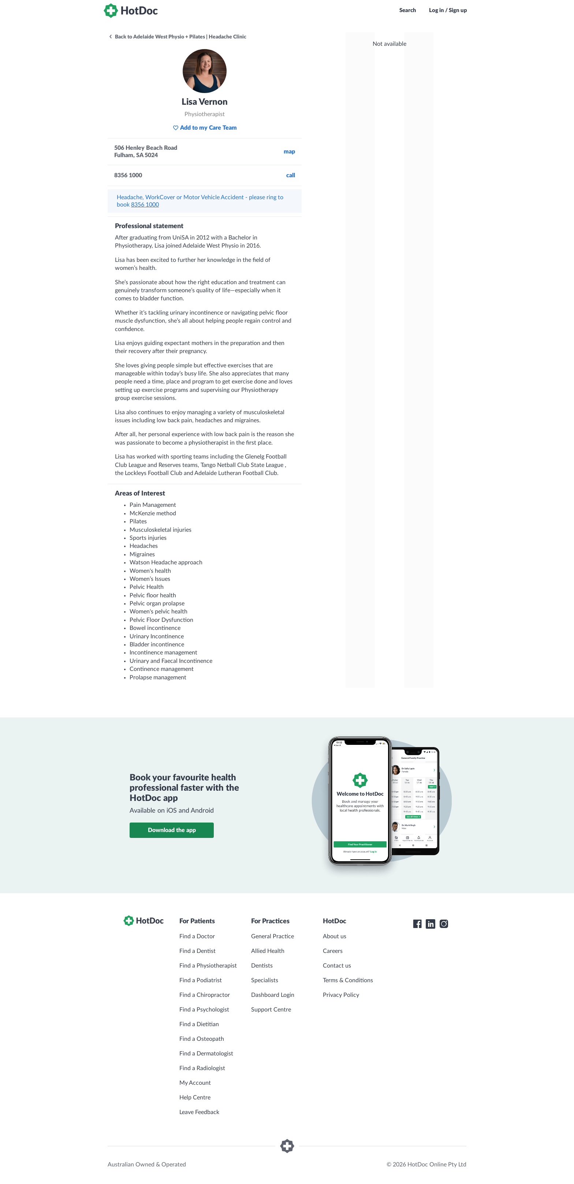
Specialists (264, 980)
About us (334, 936)
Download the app (172, 830)
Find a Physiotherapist (208, 966)
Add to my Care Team (205, 128)
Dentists (262, 966)
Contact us (337, 966)
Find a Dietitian (199, 1024)
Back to (177, 37)
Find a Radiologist (202, 1068)
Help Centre (194, 1098)
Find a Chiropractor (204, 995)
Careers (333, 951)
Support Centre (271, 1010)
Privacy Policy (341, 995)
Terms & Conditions (348, 980)
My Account (195, 1083)
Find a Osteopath (201, 1039)
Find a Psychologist (204, 1010)
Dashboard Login (272, 995)
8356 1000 (145, 205)
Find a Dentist (197, 951)
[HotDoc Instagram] (443, 924)
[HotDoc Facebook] (417, 924)
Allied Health (267, 951)
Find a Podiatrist (200, 980)
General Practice (272, 936)
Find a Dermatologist (206, 1054)
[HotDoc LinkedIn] (430, 924)
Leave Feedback (199, 1112)
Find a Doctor (197, 936)
